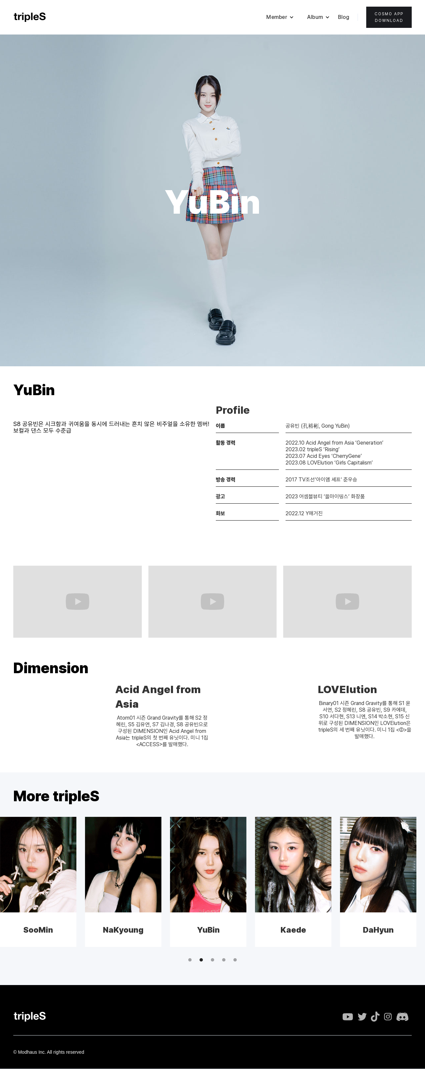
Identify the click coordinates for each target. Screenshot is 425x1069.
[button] (280, 17)
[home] (29, 17)
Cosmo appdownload (389, 17)
